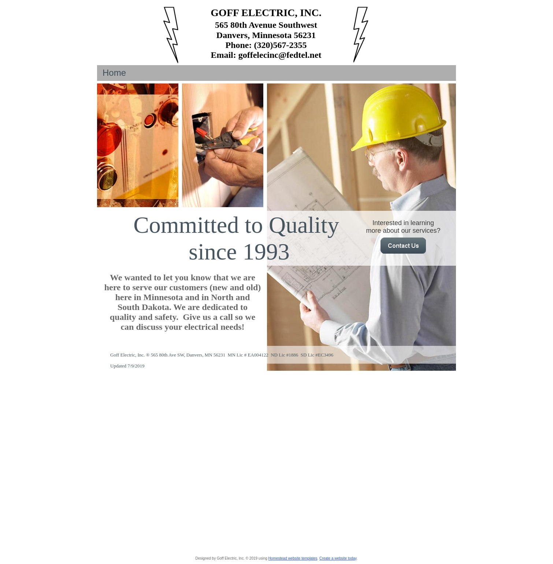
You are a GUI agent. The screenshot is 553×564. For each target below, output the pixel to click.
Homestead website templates (293, 558)
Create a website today (338, 558)
